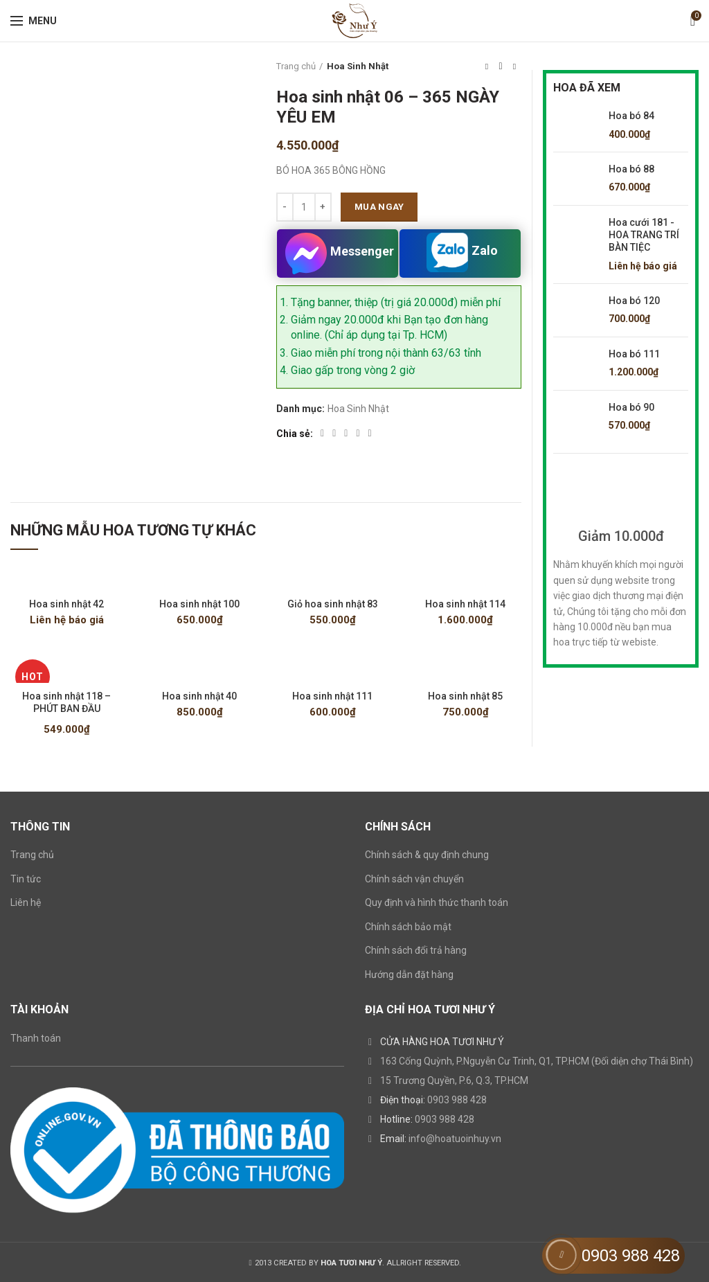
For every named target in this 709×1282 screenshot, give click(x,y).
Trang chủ (296, 66)
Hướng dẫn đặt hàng (409, 974)
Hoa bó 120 (634, 300)
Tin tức (25, 878)
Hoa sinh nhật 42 (66, 603)
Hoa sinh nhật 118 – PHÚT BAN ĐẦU (66, 702)
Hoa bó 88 (631, 169)
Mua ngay (379, 207)
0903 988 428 (457, 1099)
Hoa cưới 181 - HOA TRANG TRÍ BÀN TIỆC (644, 235)
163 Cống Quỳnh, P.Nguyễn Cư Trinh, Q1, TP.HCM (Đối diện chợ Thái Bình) (536, 1061)
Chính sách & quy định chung (427, 854)
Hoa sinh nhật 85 (465, 696)
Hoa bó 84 (631, 115)
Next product (514, 66)
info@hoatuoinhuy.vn (455, 1138)
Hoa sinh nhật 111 (332, 696)
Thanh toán (35, 1038)
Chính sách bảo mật (408, 926)
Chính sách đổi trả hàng (416, 950)
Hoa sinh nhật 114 (465, 603)
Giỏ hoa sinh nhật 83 (332, 603)
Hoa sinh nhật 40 (199, 696)
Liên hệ (25, 902)
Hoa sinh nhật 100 (199, 603)
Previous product (486, 66)
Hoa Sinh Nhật (357, 66)
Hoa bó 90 (631, 407)
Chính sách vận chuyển (414, 878)
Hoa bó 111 (634, 353)
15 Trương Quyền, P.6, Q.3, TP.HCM (454, 1080)
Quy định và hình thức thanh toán (436, 902)
